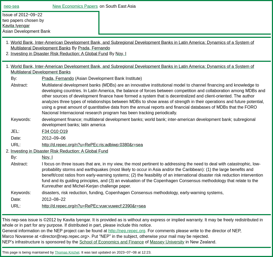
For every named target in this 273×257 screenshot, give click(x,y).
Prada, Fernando (94, 48)
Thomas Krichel (67, 252)
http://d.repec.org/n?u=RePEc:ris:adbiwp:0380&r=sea (92, 144)
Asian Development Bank (26, 31)
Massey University (167, 242)
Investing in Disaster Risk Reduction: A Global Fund (59, 53)
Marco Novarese (17, 236)
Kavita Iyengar (16, 25)
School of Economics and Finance (111, 242)
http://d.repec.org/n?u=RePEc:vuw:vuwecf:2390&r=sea (94, 206)
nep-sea (11, 6)
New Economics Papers (75, 6)
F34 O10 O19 (55, 131)
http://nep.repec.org (126, 231)
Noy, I (120, 53)
